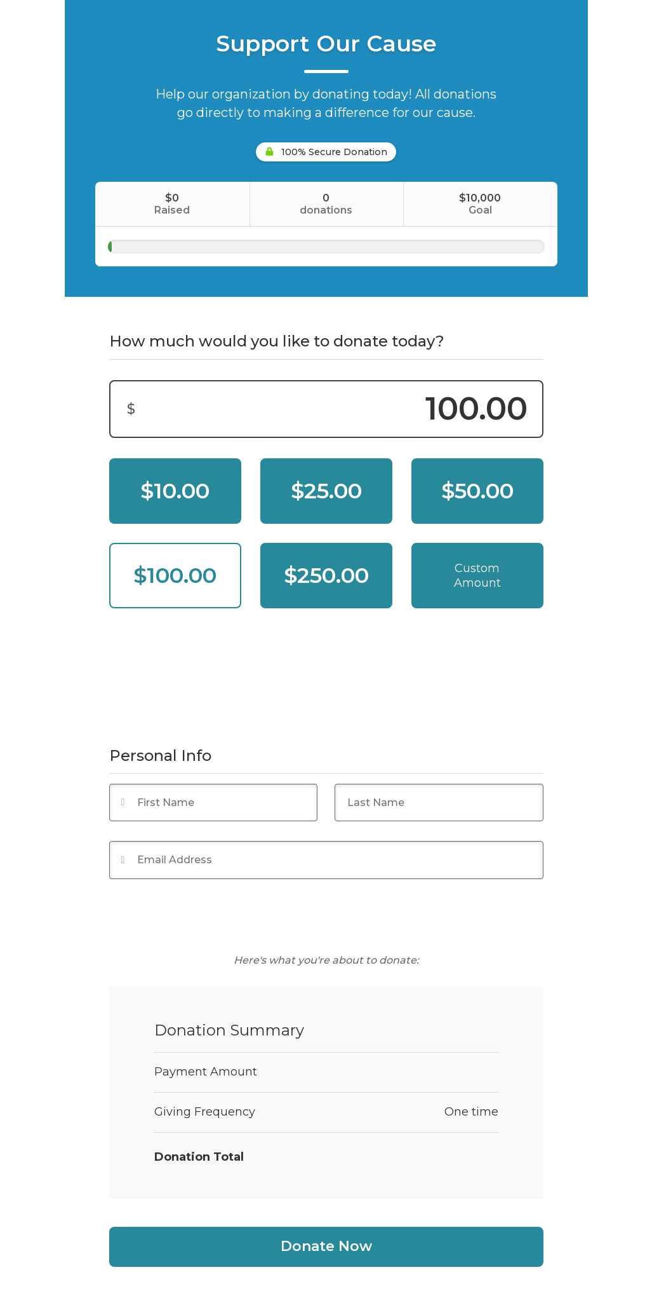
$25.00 (326, 490)
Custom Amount (477, 575)
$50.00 (477, 490)
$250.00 (326, 575)
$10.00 (175, 490)
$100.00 (174, 575)
